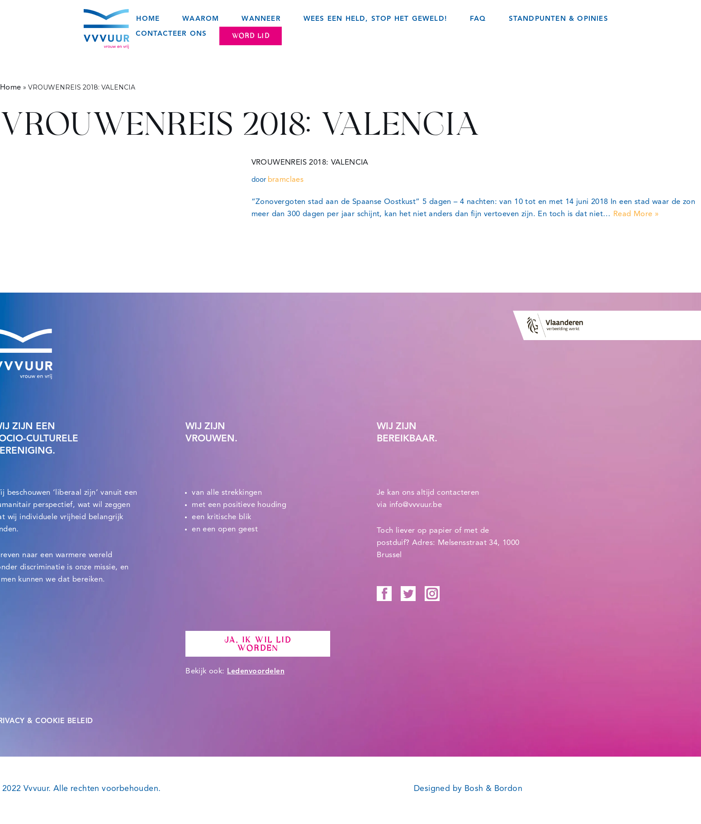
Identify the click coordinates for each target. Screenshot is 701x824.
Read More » (635, 214)
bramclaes (286, 180)
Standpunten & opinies (558, 19)
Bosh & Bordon (493, 789)
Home (148, 19)
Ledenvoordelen (255, 671)
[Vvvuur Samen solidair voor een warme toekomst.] (106, 29)
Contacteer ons (171, 34)
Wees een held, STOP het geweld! (375, 19)
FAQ (478, 19)
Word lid (251, 35)
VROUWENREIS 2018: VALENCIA (310, 162)
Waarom (200, 19)
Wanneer (261, 19)
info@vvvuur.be (415, 505)
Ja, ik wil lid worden (257, 644)
